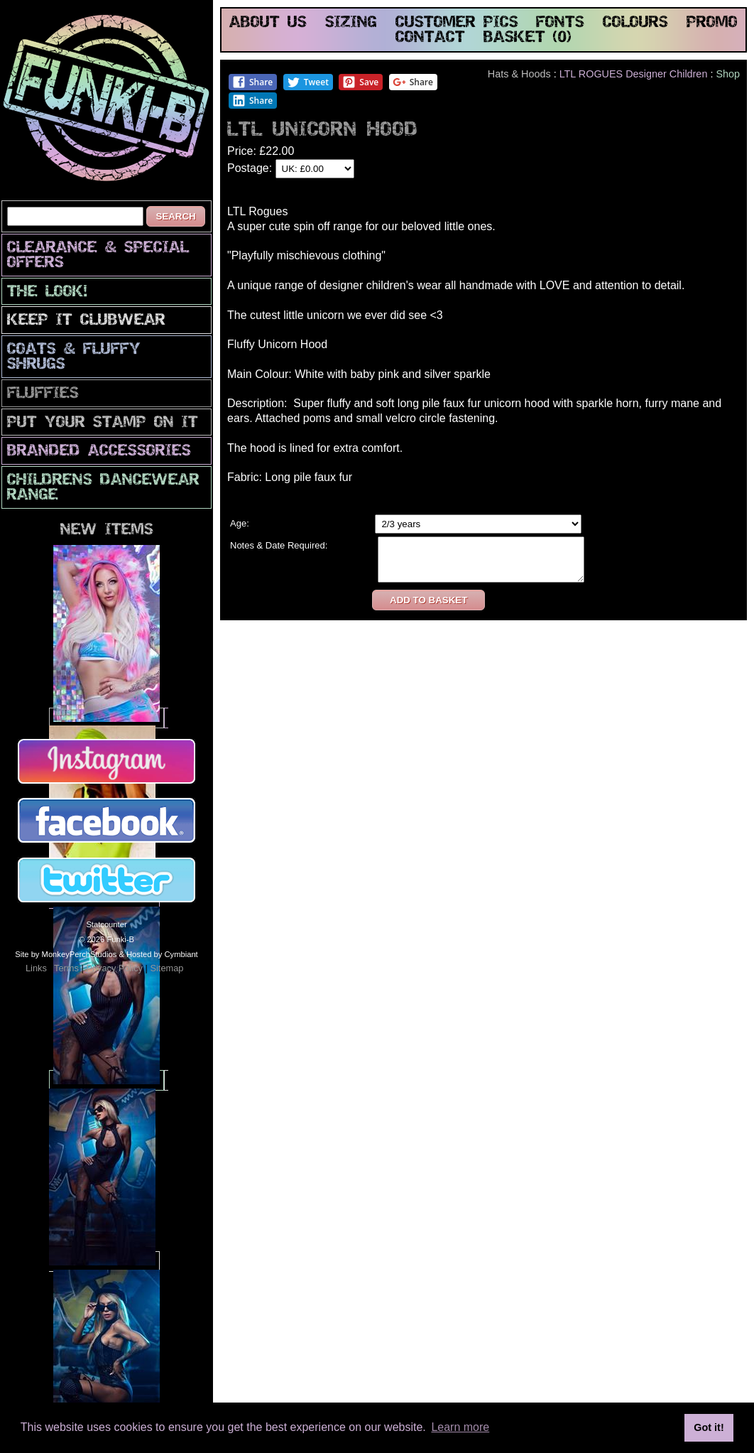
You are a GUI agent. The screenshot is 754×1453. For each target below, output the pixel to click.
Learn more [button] (460, 1427)
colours (635, 23)
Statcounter (106, 924)
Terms (66, 968)
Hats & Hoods (519, 74)
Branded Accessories (99, 451)
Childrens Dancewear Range (103, 488)
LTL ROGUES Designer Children (633, 74)
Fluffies (43, 394)
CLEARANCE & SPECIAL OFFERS (98, 256)
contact (430, 38)
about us (268, 23)
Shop (728, 74)
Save (360, 82)
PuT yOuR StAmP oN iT (102, 423)
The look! (47, 292)
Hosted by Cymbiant (162, 954)
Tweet (308, 82)
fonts (560, 23)
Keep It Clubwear (86, 320)
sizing (351, 23)
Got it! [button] (708, 1427)
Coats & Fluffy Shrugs (74, 357)
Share (252, 82)
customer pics (456, 23)
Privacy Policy (114, 968)
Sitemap (166, 968)
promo (712, 23)
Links (36, 968)
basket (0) (527, 38)
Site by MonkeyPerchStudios (65, 954)
